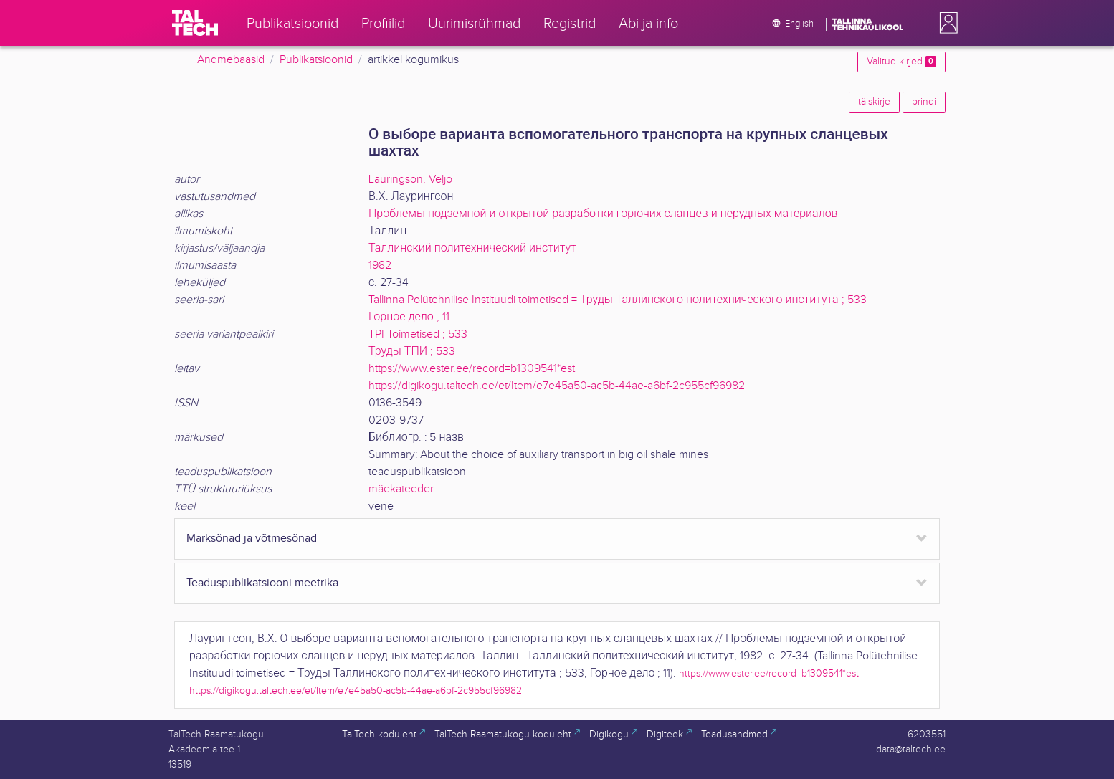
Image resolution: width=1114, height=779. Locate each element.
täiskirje (874, 101)
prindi (924, 101)
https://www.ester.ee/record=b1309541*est (471, 369)
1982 (379, 265)
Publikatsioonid (316, 60)
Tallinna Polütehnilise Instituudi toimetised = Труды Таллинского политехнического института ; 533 (617, 300)
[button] (945, 23)
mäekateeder (401, 489)
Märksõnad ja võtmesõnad (251, 538)
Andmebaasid (231, 60)
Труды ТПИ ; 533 (411, 351)
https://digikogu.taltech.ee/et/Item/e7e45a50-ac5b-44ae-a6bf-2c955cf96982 (556, 386)
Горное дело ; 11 (408, 317)
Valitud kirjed (901, 61)
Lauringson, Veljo (410, 179)
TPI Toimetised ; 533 (417, 334)
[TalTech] (195, 23)
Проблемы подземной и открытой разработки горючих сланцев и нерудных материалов (603, 214)
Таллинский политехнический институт (472, 248)
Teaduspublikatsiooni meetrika (262, 583)
